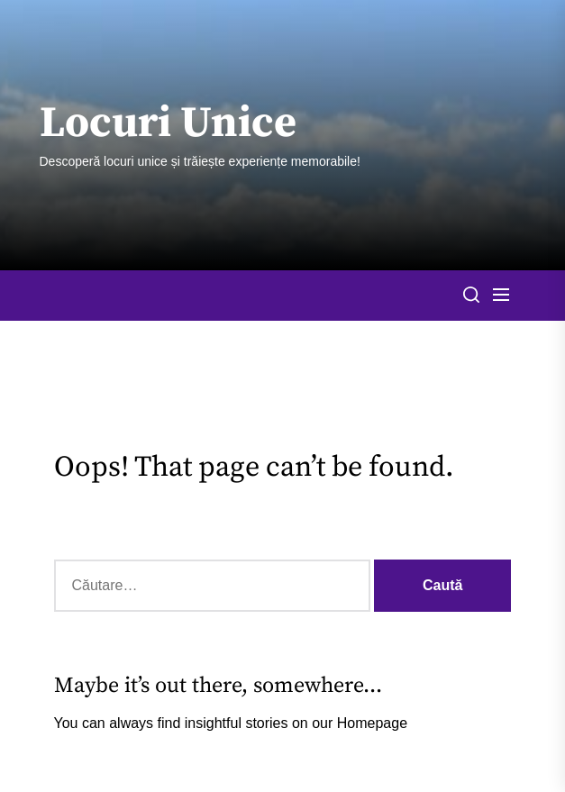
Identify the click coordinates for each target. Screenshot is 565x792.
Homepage (372, 723)
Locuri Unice (168, 124)
